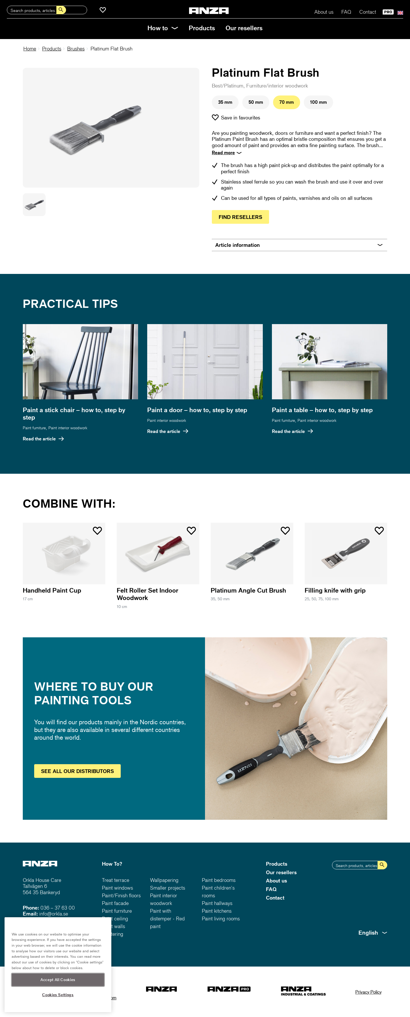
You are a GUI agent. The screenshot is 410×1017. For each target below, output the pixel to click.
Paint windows (117, 888)
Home (29, 49)
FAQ (346, 12)
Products (202, 28)
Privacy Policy (368, 991)
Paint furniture (34, 427)
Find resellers (240, 217)
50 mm (256, 102)
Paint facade (115, 903)
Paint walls (113, 926)
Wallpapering (164, 880)
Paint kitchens (216, 911)
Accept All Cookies (57, 995)
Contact (367, 12)
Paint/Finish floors (121, 895)
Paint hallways (217, 903)
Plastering (112, 934)
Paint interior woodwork (67, 427)
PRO (388, 12)
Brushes (76, 49)
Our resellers (244, 28)
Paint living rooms (221, 919)
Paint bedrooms (218, 880)
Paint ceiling (115, 919)
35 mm (225, 102)
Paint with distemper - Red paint (167, 918)
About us (323, 12)
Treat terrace (115, 880)
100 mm (318, 102)
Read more (223, 152)
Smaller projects (167, 888)
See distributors (77, 771)
